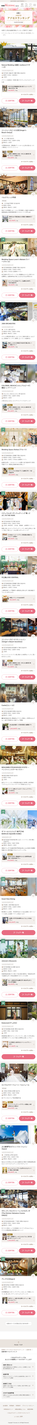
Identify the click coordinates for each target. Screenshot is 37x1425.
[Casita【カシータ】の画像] (18, 693)
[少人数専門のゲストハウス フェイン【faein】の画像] (18, 1134)
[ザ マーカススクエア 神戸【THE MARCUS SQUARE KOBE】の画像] (18, 819)
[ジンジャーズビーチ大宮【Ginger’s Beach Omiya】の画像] (18, 118)
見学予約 (9, 101)
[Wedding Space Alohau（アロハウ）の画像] (18, 437)
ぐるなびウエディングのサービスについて (18, 1413)
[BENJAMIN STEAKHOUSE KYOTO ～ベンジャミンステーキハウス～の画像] (18, 755)
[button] (18, 1366)
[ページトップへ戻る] (18, 1343)
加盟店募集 (30, 1409)
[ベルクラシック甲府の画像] (18, 185)
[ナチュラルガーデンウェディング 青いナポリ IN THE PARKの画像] (18, 501)
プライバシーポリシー (28, 1405)
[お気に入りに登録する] (33, 62)
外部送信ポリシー (8, 1409)
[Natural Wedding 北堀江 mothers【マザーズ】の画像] (18, 53)
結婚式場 (28, 1349)
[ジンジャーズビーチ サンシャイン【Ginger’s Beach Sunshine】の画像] (18, 627)
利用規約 (11, 1405)
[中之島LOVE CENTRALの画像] (18, 565)
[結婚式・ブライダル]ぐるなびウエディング (13, 1349)
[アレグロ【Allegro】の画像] (18, 1267)
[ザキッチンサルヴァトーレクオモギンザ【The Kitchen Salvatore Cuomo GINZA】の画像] (18, 1199)
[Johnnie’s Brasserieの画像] (18, 949)
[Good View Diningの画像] (18, 887)
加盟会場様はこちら (20, 1409)
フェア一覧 (27, 101)
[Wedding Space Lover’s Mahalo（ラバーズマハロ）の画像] (18, 247)
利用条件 (18, 1405)
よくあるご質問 (18, 1416)
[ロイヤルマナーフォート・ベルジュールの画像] (18, 1073)
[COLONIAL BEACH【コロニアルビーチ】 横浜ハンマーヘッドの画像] (18, 373)
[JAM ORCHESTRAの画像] (18, 311)
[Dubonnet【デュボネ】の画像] (18, 1011)
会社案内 (5, 1405)
